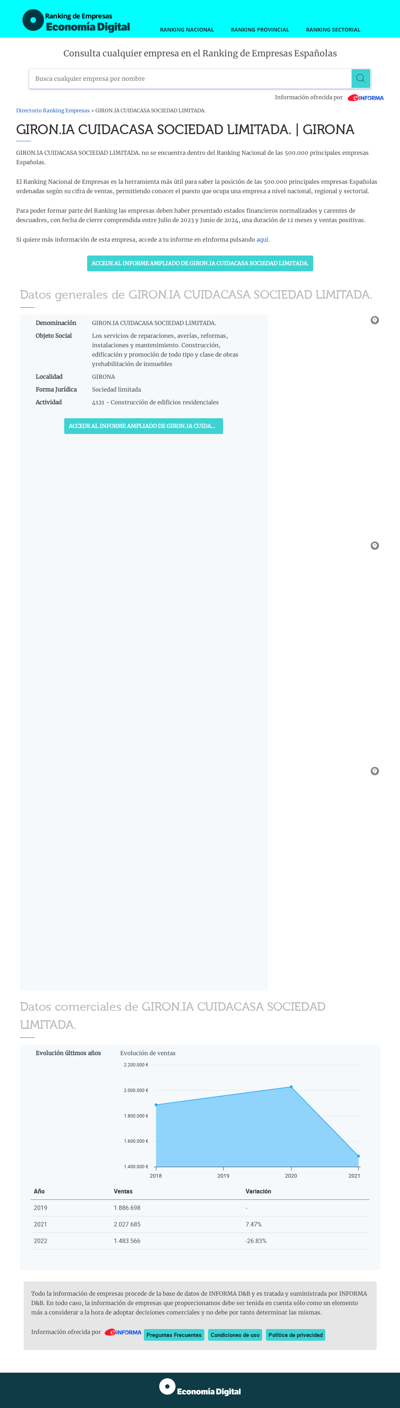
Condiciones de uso (235, 1334)
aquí (262, 239)
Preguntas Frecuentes (174, 1334)
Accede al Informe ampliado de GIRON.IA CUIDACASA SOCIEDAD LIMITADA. (200, 263)
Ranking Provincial (260, 29)
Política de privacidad (296, 1334)
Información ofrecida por (329, 97)
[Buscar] (361, 78)
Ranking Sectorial (333, 29)
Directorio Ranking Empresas (53, 110)
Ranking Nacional (187, 29)
